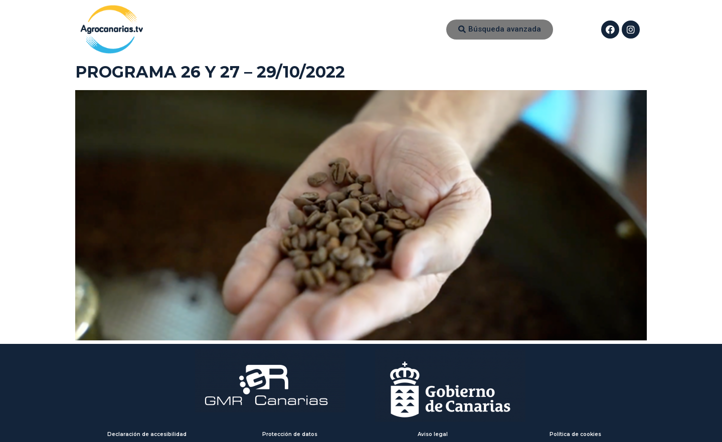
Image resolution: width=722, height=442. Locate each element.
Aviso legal (433, 434)
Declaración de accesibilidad (147, 434)
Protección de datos (289, 434)
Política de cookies (575, 434)
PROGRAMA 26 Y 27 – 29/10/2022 (210, 72)
